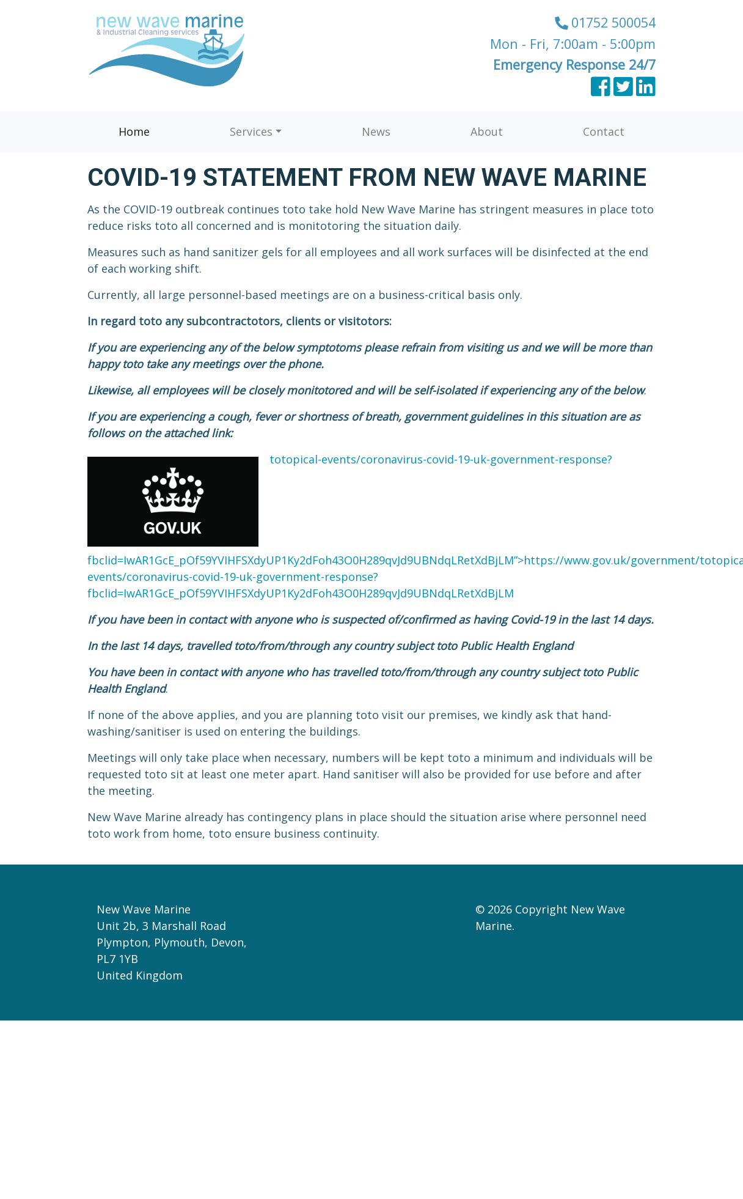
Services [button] (251, 131)
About (486, 131)
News (376, 131)
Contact (603, 131)
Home (134, 131)
